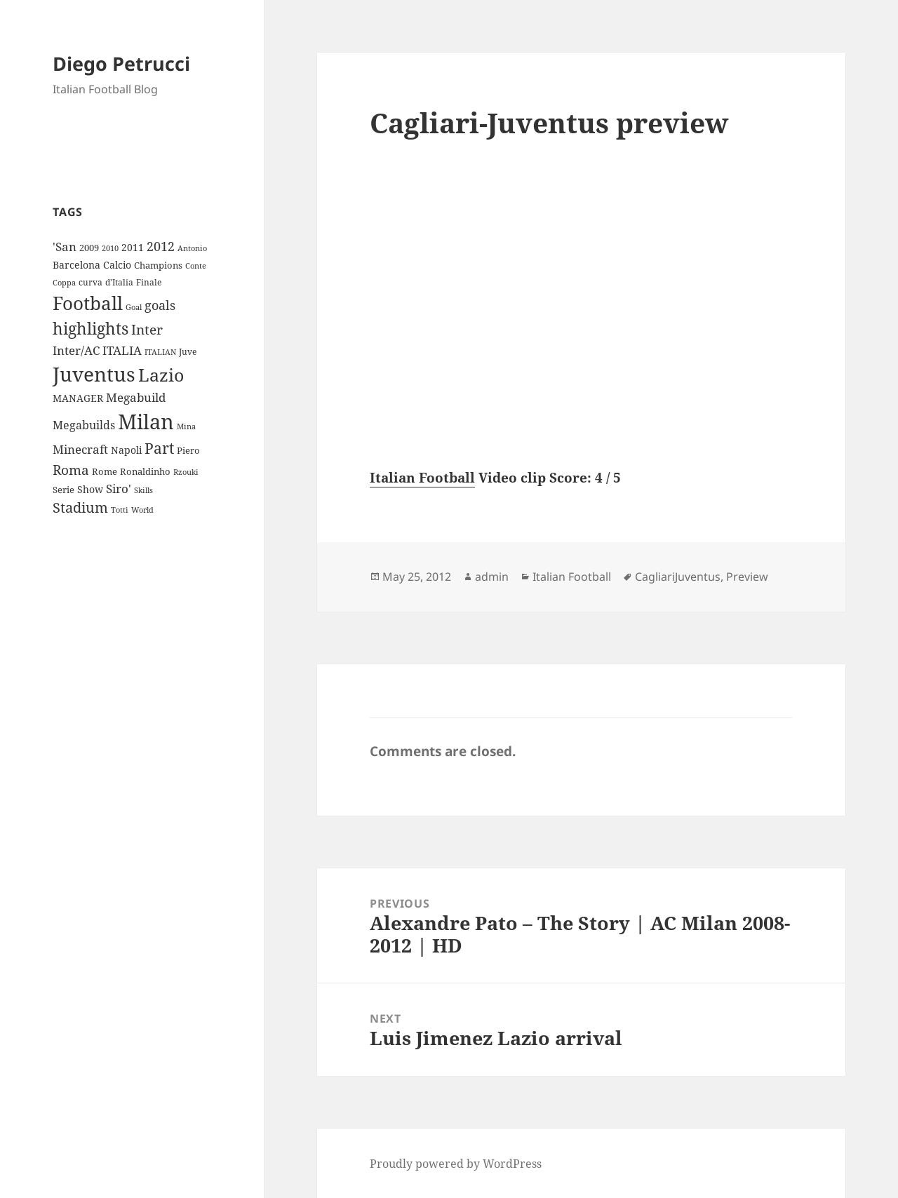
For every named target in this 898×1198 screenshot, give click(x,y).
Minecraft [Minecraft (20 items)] (80, 449)
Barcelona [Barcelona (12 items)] (76, 264)
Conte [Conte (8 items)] (195, 265)
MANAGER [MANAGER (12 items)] (78, 398)
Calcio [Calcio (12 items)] (117, 264)
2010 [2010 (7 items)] (110, 248)
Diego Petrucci (121, 63)
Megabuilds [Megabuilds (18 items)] (84, 425)
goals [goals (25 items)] (160, 305)
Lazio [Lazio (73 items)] (161, 374)
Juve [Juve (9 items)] (187, 352)
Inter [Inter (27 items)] (147, 329)
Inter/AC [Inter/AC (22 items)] (76, 350)
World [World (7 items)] (142, 510)
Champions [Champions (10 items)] (158, 265)
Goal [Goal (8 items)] (134, 307)
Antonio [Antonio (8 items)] (192, 248)
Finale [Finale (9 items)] (148, 282)
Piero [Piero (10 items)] (188, 450)
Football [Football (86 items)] (88, 303)
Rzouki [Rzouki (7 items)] (186, 472)
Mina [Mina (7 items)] (186, 426)
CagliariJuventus (678, 576)
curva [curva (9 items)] (90, 282)
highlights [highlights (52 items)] (90, 328)
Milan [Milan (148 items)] (146, 422)
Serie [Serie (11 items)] (63, 489)
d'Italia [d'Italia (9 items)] (119, 282)
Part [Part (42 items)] (159, 448)
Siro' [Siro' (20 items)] (118, 488)
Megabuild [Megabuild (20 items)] (136, 397)
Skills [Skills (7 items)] (143, 490)
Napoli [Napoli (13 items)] (126, 450)
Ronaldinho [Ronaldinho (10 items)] (145, 471)
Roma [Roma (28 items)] (71, 470)
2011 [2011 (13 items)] (132, 247)
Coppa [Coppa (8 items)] (64, 282)
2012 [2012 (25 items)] (161, 246)
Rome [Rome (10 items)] (104, 471)
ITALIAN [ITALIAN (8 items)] (160, 351)
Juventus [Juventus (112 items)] (94, 374)
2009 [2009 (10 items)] (89, 247)
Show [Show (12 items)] (90, 489)
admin (492, 576)
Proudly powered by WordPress (456, 1163)
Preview (747, 576)
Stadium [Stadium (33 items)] (80, 507)
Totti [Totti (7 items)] (119, 510)
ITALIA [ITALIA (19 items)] (122, 350)
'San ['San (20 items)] (64, 246)
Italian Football (422, 478)
